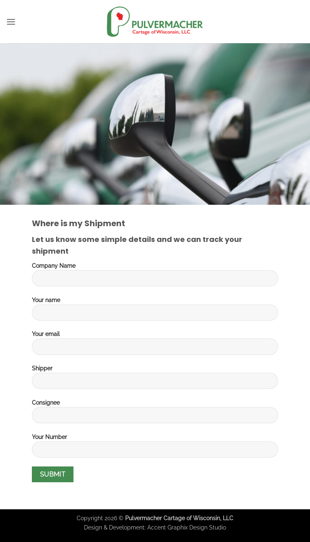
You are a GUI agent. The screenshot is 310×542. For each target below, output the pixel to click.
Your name (155, 311)
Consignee (155, 414)
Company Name (155, 277)
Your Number (155, 448)
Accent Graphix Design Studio (186, 527)
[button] (11, 22)
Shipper (155, 380)
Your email (155, 345)
